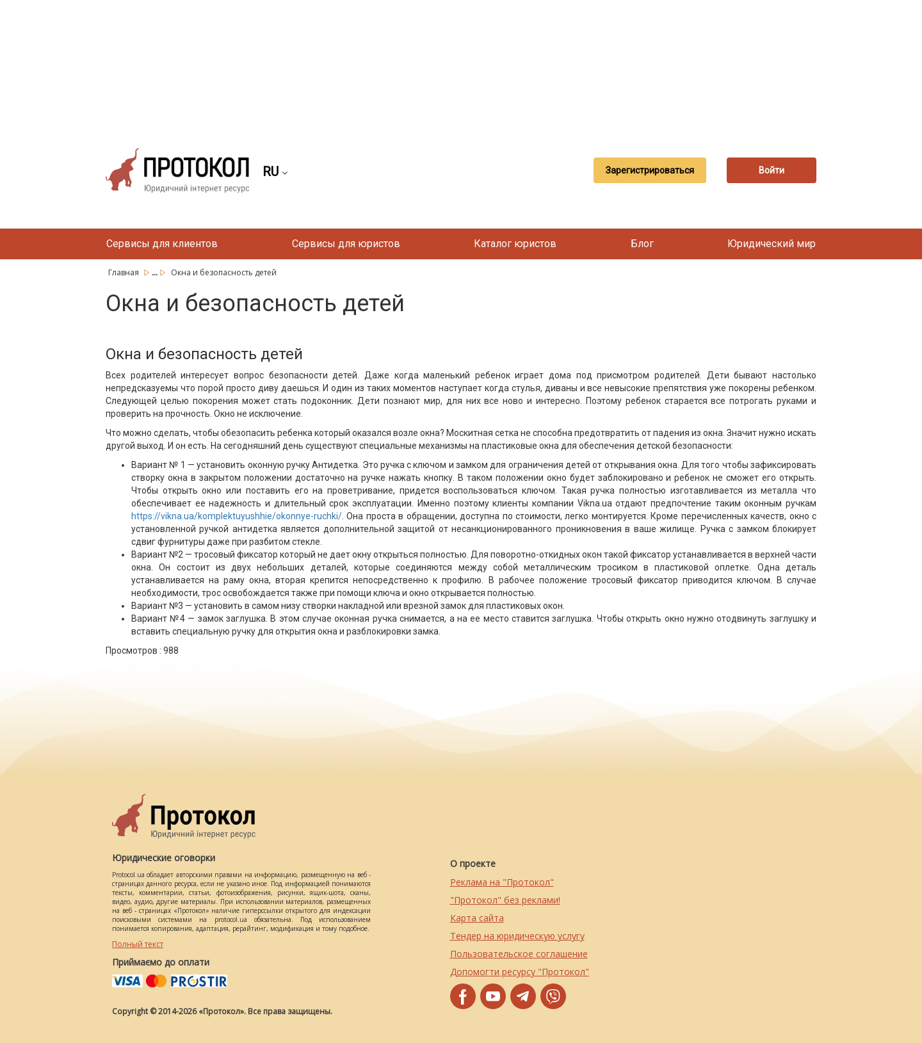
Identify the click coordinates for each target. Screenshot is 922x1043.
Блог (642, 244)
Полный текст (137, 944)
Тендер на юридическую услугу (517, 936)
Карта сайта (477, 918)
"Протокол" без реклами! (505, 900)
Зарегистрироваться (650, 170)
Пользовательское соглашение (519, 954)
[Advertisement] (461, 64)
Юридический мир (771, 244)
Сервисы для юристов (346, 244)
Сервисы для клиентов (162, 244)
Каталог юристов (515, 244)
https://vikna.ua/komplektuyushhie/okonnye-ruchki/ (236, 516)
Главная (124, 272)
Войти (771, 170)
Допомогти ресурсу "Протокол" (519, 972)
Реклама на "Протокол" (502, 882)
